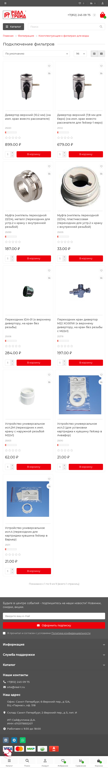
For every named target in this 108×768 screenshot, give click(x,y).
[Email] (54, 616)
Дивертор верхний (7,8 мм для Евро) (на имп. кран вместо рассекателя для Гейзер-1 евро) (80, 118)
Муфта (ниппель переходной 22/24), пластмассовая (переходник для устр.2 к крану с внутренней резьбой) (79, 221)
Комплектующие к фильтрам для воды (64, 35)
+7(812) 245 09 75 (18, 681)
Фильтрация (26, 35)
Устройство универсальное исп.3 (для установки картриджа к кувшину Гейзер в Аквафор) (79, 429)
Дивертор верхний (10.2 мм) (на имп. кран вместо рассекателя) (28, 117)
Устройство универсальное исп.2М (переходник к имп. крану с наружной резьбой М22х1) (25, 429)
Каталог (54, 665)
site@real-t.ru (16, 687)
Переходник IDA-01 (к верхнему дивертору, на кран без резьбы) (28, 323)
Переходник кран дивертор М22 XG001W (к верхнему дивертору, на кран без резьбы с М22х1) (79, 325)
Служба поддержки (54, 655)
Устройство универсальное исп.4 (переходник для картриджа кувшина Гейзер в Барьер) (26, 533)
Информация (54, 644)
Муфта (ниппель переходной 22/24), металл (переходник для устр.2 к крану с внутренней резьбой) (27, 221)
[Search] (66, 26)
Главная (8, 35)
